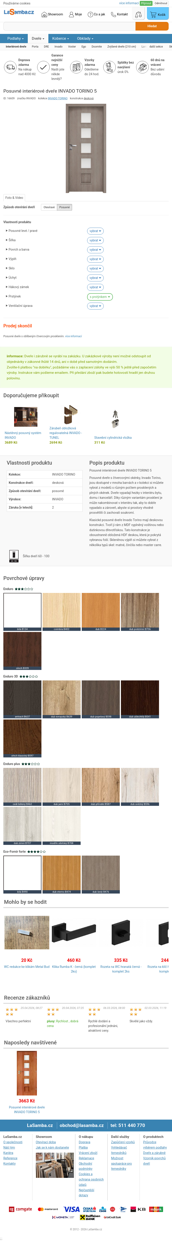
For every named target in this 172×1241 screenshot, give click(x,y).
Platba (83, 1147)
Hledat (152, 26)
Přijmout (146, 3)
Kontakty (9, 1163)
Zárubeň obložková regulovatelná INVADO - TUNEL (65, 432)
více (129, 3)
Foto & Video (14, 198)
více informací (73, 336)
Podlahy (15, 38)
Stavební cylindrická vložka (113, 437)
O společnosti (12, 1142)
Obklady (85, 38)
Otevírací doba (46, 1142)
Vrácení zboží (88, 1153)
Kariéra (8, 1153)
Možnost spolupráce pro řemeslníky (121, 1163)
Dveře (38, 38)
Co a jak (96, 14)
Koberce (60, 38)
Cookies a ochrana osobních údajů (91, 1179)
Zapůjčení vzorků (123, 1142)
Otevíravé (49, 207)
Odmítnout (161, 3)
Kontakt (119, 14)
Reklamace (86, 1158)
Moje (75, 14)
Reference (10, 1158)
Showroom (52, 14)
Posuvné (64, 207)
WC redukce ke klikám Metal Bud (26, 967)
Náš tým (9, 1147)
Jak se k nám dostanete (52, 1147)
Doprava (84, 1142)
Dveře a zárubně (154, 1153)
